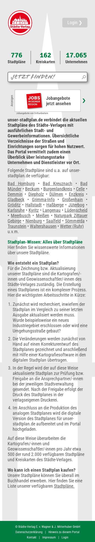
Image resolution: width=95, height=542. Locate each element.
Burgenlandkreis (57, 189)
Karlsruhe (16, 210)
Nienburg (34, 221)
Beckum (32, 189)
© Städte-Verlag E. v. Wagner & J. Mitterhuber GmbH (47, 527)
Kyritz (34, 210)
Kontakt (31, 537)
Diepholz (36, 194)
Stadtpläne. (64, 486)
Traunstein (17, 226)
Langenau (52, 210)
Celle (80, 189)
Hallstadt (33, 205)
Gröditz (14, 205)
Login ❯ (74, 22)
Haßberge (55, 205)
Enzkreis (76, 194)
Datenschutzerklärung (29, 532)
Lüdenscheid (76, 210)
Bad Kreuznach (57, 183)
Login (65, 537)
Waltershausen (43, 226)
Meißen (42, 215)
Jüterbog (76, 205)
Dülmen (56, 194)
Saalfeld (53, 221)
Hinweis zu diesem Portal (64, 532)
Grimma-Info (43, 199)
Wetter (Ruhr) (72, 226)
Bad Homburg (21, 183)
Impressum (49, 537)
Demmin (15, 194)
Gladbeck (16, 199)
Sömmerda (75, 221)
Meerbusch (21, 215)
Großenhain (72, 199)
